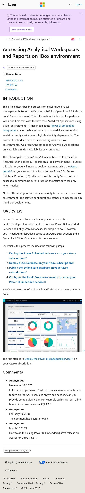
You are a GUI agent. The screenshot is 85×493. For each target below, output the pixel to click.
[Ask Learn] (73, 39)
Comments (11, 89)
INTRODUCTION (14, 80)
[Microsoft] (42, 4)
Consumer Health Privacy (30, 483)
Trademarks (9, 488)
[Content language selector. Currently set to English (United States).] (18, 462)
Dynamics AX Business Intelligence (30, 39)
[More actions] (79, 39)
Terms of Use (56, 483)
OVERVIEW (11, 85)
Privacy (6, 483)
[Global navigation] (3, 5)
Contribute (59, 478)
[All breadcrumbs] (6, 39)
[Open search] (70, 5)
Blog (45, 478)
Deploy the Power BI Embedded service (48, 358)
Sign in (78, 4)
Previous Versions (29, 478)
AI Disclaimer (9, 478)
